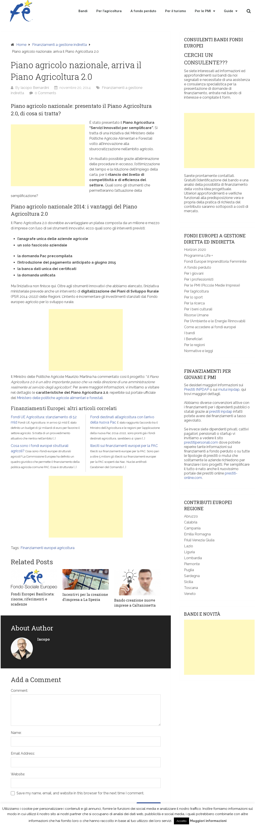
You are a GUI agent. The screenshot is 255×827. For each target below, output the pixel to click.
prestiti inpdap (220, 411)
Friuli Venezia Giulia (199, 540)
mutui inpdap (229, 389)
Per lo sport (193, 297)
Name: (16, 733)
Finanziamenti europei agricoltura (47, 548)
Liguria (189, 552)
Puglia (189, 570)
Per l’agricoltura (109, 11)
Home (21, 45)
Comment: (19, 690)
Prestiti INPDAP (196, 389)
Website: (18, 774)
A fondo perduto (143, 11)
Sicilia (188, 582)
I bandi (189, 333)
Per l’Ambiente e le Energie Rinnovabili (214, 321)
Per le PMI (205, 11)
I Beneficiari (193, 339)
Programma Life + (198, 255)
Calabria (190, 522)
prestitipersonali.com (201, 442)
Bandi (82, 11)
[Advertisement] (48, 155)
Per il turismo (175, 11)
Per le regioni (194, 345)
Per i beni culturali (198, 309)
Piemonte (192, 564)
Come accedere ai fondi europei (210, 327)
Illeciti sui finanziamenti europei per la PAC (124, 446)
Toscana (191, 588)
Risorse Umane (196, 315)
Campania (192, 528)
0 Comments (45, 93)
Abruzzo (191, 516)
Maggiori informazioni (208, 821)
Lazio (188, 546)
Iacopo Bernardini (34, 88)
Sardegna (192, 576)
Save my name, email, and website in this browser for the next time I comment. (80, 793)
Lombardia (193, 558)
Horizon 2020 (195, 250)
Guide (230, 11)
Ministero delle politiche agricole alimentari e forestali (60, 398)
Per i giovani (193, 273)
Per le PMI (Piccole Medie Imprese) (212, 285)
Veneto (190, 594)
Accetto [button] (181, 821)
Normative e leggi (198, 351)
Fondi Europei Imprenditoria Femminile (215, 261)
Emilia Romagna (197, 534)
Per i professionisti (198, 279)
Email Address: (23, 753)
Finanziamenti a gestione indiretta (59, 45)
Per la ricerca (194, 303)
